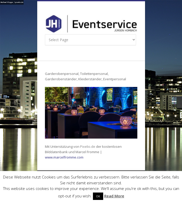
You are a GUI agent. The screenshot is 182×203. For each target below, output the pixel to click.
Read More (114, 195)
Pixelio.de (87, 146)
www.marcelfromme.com (64, 157)
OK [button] (98, 196)
